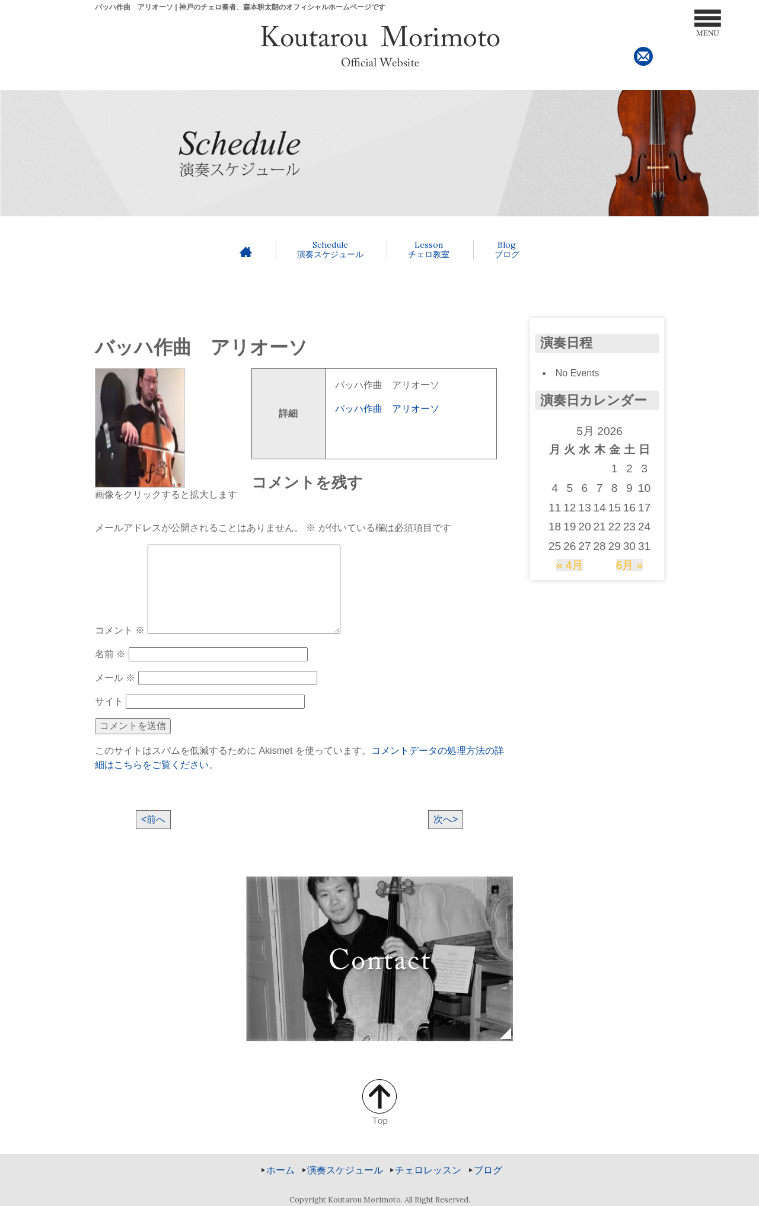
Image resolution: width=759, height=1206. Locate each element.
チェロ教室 (428, 250)
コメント (120, 630)
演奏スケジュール (330, 250)
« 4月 (569, 565)
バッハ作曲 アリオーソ (387, 409)
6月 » (629, 565)
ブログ (507, 250)
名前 (110, 654)
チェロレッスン (428, 1170)
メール (115, 678)
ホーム (280, 1170)
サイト (109, 701)
